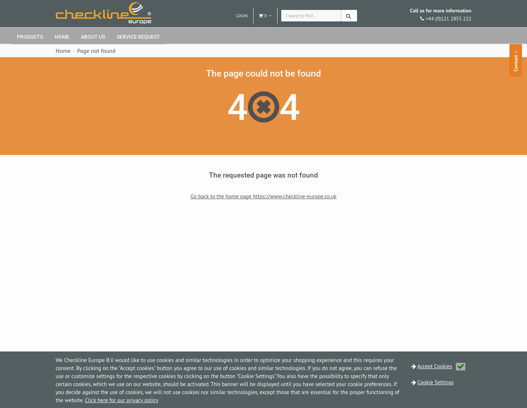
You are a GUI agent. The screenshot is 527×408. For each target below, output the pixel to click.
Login (242, 15)
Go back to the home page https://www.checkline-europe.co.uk (263, 196)
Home (62, 37)
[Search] (349, 16)
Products (30, 37)
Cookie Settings (436, 382)
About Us (93, 37)
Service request (138, 37)
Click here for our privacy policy (121, 400)
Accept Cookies (441, 366)
